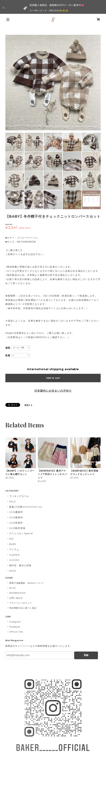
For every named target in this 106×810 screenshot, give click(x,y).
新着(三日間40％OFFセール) (25, 506)
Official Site (16, 631)
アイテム (14, 549)
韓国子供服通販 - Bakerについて (26, 583)
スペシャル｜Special (21, 533)
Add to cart (53, 378)
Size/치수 (14, 554)
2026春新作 (16, 517)
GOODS (14, 560)
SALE (12, 501)
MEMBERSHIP (17, 593)
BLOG (12, 588)
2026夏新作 (16, 512)
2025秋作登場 (17, 528)
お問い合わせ (16, 598)
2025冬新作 (16, 522)
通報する (28, 405)
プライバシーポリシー (20, 603)
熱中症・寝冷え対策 (20, 565)
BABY (12, 544)
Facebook (15, 626)
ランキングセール (19, 496)
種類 (7, 348)
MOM (12, 570)
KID (11, 538)
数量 (7, 355)
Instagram (15, 621)
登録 (86, 655)
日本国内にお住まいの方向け (52, 390)
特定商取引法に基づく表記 (23, 608)
